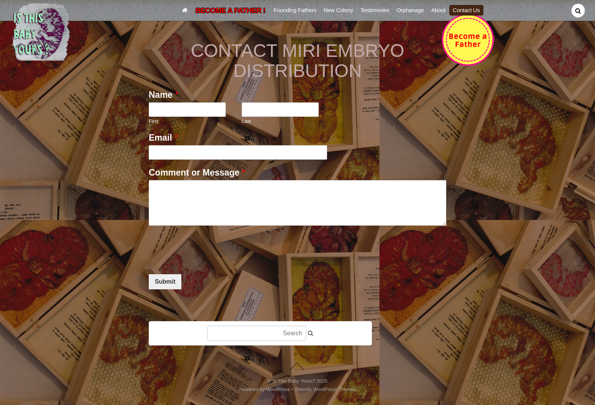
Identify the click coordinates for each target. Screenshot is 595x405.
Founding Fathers (295, 10)
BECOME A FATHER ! (230, 10)
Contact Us (466, 10)
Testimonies (374, 10)
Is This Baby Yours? (293, 381)
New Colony (338, 10)
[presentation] (206, 261)
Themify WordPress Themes (325, 389)
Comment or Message (197, 172)
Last (246, 121)
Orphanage (410, 10)
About (438, 10)
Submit (165, 281)
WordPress (278, 389)
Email (163, 138)
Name (163, 95)
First (153, 121)
